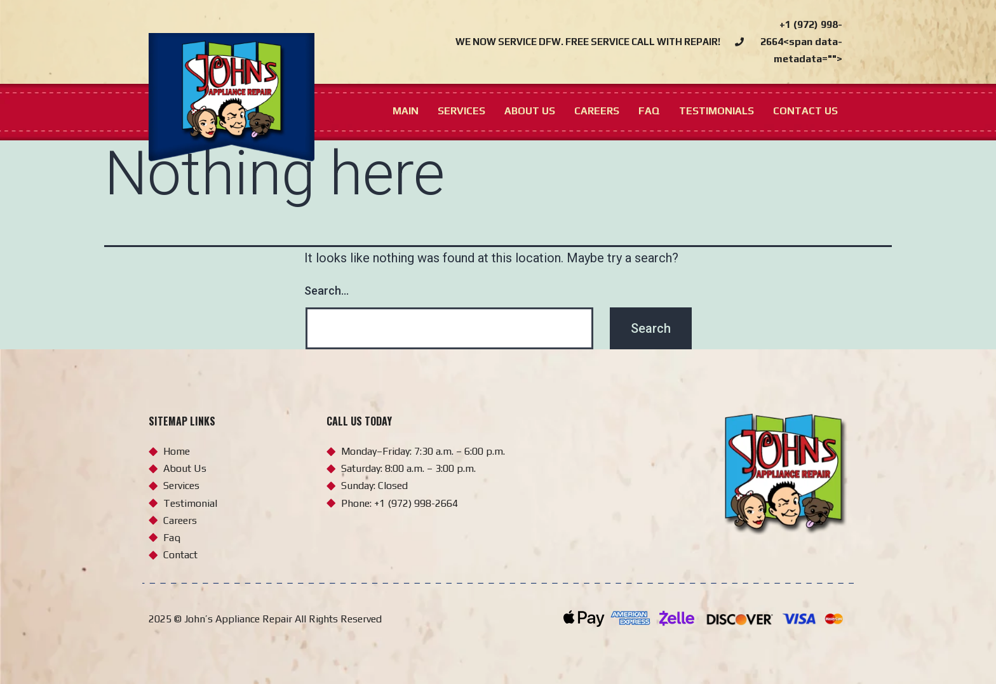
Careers (596, 111)
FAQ (649, 111)
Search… (326, 290)
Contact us (805, 111)
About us (529, 111)
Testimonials (716, 111)
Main (406, 111)
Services (461, 111)
